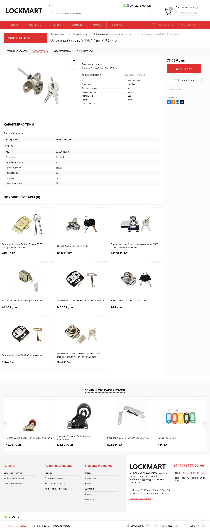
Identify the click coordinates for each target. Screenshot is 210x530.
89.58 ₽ (114, 444)
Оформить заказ (188, 13)
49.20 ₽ (13, 444)
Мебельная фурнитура (14, 478)
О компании (35, 25)
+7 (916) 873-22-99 (40, 526)
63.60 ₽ (27, 309)
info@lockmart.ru (192, 472)
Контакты (117, 25)
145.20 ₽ (81, 309)
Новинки (48, 473)
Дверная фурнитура (13, 473)
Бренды (57, 25)
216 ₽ (27, 254)
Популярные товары (53, 478)
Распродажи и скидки (54, 483)
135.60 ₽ (64, 444)
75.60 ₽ (81, 364)
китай (131, 92)
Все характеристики (135, 75)
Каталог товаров (25, 38)
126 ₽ (27, 364)
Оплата (97, 25)
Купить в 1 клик (184, 80)
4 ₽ (162, 444)
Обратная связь (15, 526)
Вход (51, 5)
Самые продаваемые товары (105, 389)
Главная (14, 25)
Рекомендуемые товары (55, 489)
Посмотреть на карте (140, 498)
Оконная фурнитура (13, 483)
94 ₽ (136, 309)
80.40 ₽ (81, 254)
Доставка (77, 25)
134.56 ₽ (136, 254)
